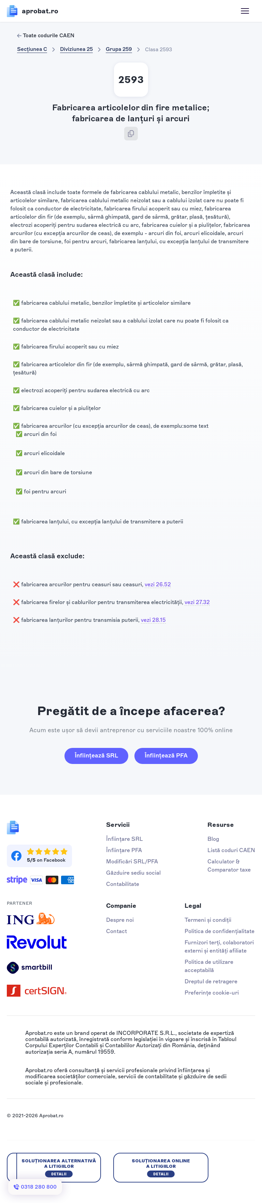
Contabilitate (122, 884)
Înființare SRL (124, 839)
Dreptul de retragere (211, 981)
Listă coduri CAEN (231, 850)
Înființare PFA (124, 850)
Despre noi (120, 920)
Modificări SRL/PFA (132, 861)
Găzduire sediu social (133, 873)
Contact (116, 931)
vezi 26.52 (158, 584)
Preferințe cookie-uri (212, 992)
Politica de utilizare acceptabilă (209, 966)
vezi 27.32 (197, 602)
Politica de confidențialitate (219, 931)
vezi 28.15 (153, 620)
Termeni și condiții (208, 920)
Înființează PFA (166, 755)
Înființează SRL (96, 755)
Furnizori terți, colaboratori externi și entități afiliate (219, 946)
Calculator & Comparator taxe (229, 865)
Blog (213, 839)
